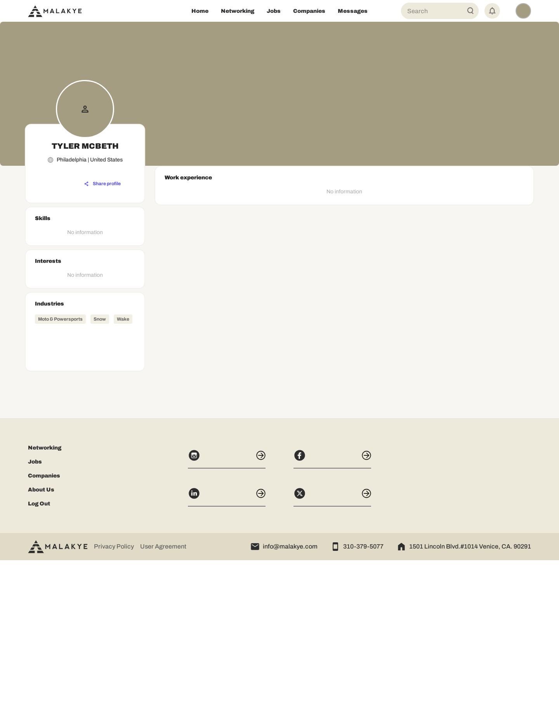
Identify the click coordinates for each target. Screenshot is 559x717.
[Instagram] (227, 615)
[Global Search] (470, 11)
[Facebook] (332, 615)
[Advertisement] (85, 482)
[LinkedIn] (227, 653)
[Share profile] (102, 184)
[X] (332, 653)
